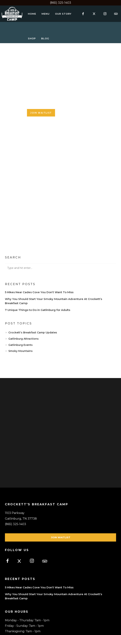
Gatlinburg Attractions (23, 338)
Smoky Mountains (20, 351)
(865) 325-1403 (60, 2)
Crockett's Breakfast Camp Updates (32, 332)
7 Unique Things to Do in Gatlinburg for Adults (37, 310)
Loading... (60, 149)
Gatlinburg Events (20, 345)
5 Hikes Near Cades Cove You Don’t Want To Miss (39, 292)
